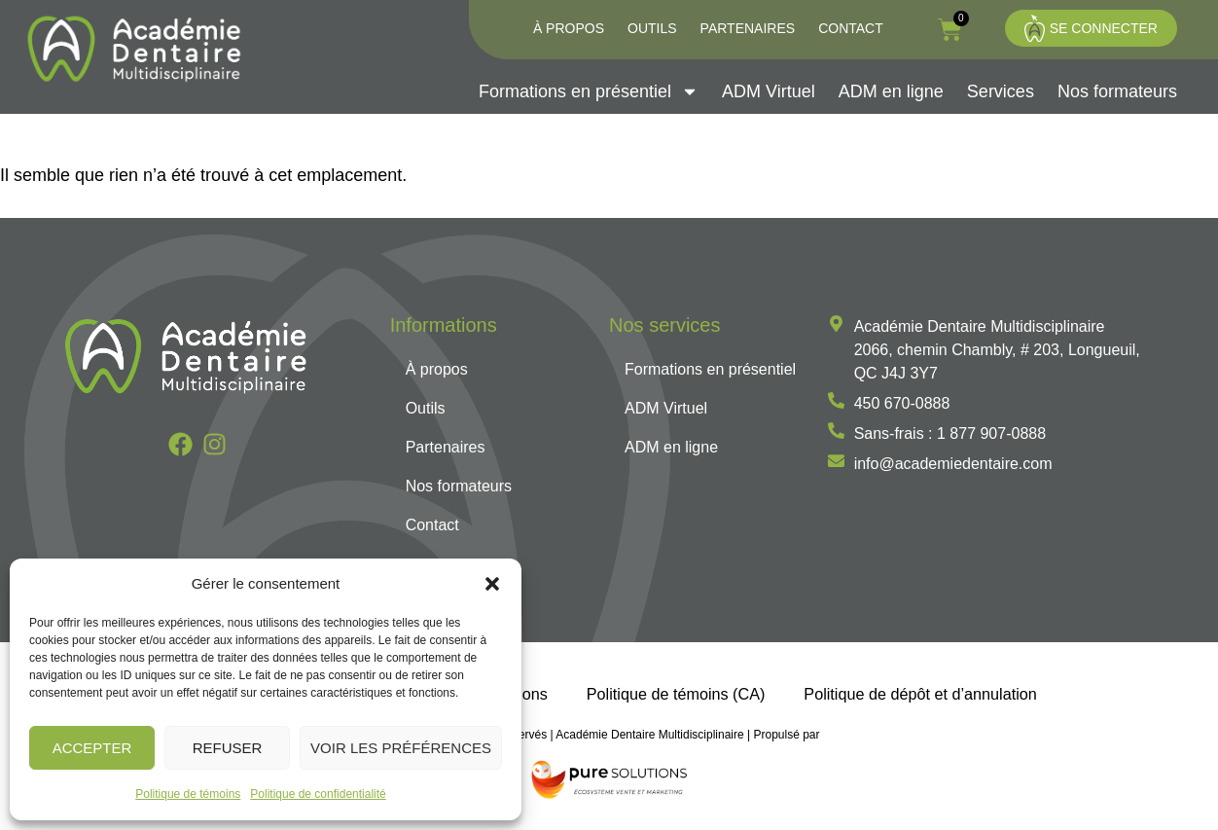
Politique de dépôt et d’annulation (920, 694)
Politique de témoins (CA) (676, 694)
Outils (652, 28)
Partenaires (748, 28)
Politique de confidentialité (317, 794)
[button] (492, 584)
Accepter (92, 748)
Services (1000, 91)
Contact (850, 28)
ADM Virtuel (768, 91)
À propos (568, 28)
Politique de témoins (187, 794)
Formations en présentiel (589, 91)
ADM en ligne (891, 91)
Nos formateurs (1117, 91)
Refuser (228, 748)
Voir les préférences (400, 748)
